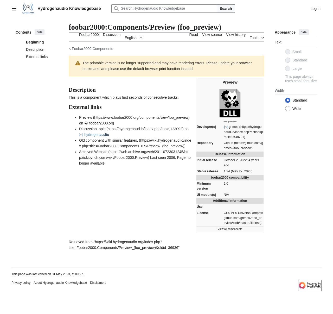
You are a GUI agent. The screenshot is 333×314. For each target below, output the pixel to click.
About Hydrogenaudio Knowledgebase (60, 283)
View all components (230, 229)
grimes (233, 127)
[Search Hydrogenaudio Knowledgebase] (164, 8)
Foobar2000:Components (92, 49)
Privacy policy (20, 283)
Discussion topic (92, 129)
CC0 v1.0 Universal (237, 213)
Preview (85, 117)
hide (40, 32)
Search (226, 9)
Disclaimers (98, 283)
